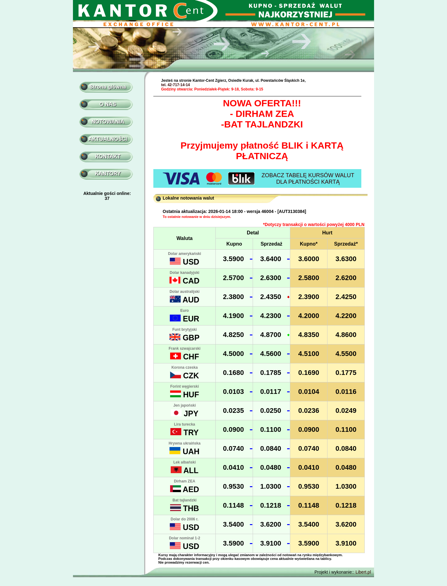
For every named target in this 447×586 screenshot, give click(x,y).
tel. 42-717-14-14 (175, 85)
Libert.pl (363, 572)
